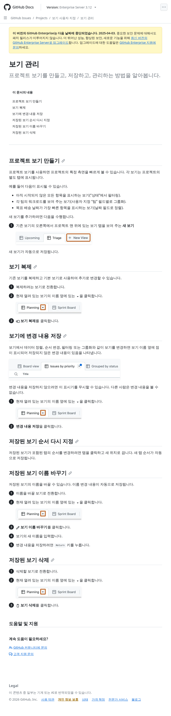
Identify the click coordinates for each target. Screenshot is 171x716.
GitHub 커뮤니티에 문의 (28, 647)
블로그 (136, 699)
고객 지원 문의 (21, 654)
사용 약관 (48, 699)
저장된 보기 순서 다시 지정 (44, 441)
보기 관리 (87, 18)
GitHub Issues (21, 18)
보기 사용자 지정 (63, 18)
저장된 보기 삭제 (31, 559)
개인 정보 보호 (68, 699)
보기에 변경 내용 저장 (38, 335)
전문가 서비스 (118, 699)
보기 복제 (23, 266)
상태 (85, 699)
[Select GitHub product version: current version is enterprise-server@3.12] (71, 7)
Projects (41, 18)
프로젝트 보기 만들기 (37, 160)
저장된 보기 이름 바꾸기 (40, 472)
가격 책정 (98, 699)
